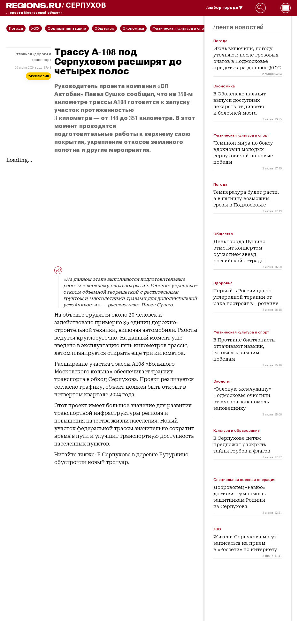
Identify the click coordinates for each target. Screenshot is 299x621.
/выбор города (224, 7)
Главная (24, 54)
